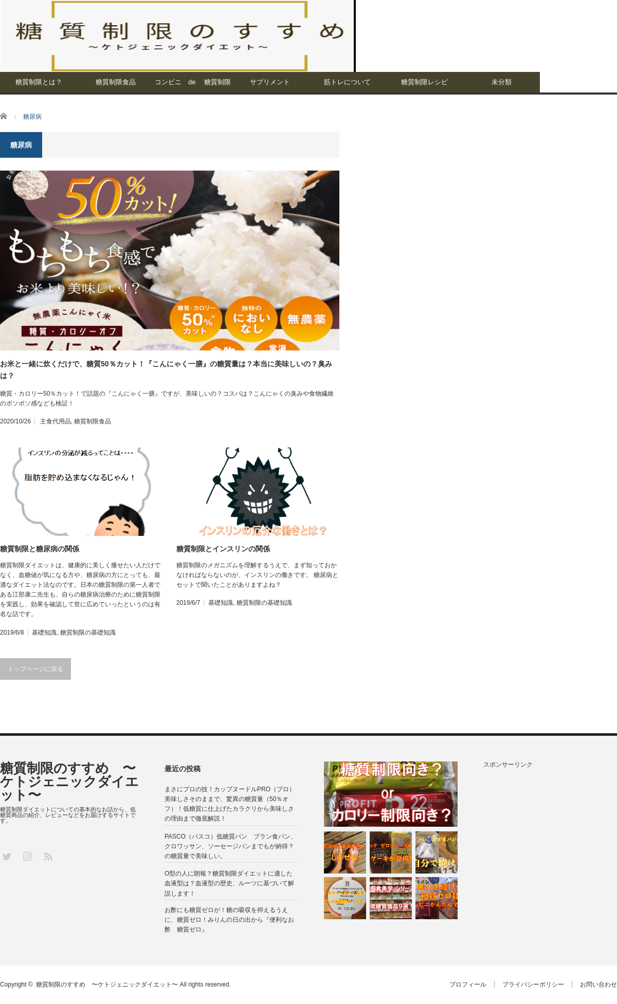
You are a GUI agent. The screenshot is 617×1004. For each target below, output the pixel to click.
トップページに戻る (35, 669)
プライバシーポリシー (533, 984)
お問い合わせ (598, 984)
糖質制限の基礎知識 (88, 632)
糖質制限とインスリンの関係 (223, 549)
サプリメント (270, 82)
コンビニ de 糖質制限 (193, 82)
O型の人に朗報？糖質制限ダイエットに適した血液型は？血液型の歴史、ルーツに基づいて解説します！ (229, 883)
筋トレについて (347, 82)
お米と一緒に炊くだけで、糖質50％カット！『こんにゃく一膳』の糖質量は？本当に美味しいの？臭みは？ (166, 369)
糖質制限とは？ (38, 82)
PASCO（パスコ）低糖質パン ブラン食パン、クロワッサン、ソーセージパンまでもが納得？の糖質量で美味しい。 (231, 846)
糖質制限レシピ (424, 82)
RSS (47, 855)
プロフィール (467, 984)
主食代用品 (55, 421)
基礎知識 (44, 632)
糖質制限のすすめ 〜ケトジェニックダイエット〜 (69, 781)
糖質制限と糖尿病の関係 (39, 549)
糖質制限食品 (116, 82)
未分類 (502, 82)
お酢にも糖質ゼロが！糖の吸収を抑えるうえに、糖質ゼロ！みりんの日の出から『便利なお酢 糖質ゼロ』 (229, 919)
